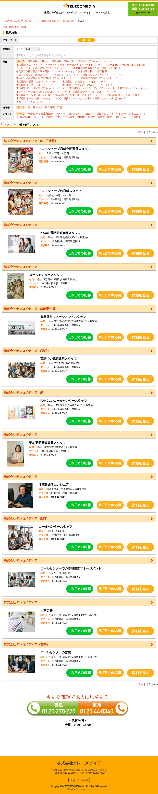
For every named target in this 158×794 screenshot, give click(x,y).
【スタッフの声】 (79, 780)
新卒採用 (102, 71)
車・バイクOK (118, 113)
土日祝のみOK (23, 117)
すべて (20, 61)
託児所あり (102, 113)
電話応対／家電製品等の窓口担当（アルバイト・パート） (47, 78)
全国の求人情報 (69, 21)
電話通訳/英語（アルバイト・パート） (36, 64)
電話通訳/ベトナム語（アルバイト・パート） (93, 88)
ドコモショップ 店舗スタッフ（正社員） (38, 74)
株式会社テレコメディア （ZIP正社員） (31, 308)
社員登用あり (75, 113)
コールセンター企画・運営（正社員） (127, 64)
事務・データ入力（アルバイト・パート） (82, 64)
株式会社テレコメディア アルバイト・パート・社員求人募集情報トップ (32, 21)
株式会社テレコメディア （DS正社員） (31, 141)
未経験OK (33, 113)
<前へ (140, 132)
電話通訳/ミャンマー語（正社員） (34, 95)
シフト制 (60, 113)
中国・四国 (20, 27)
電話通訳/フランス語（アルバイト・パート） (96, 91)
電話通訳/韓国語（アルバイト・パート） (37, 81)
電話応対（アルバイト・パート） (96, 61)
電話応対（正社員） (38, 61)
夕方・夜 (42, 107)
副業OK (81, 117)
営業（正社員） (86, 71)
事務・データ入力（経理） (30, 101)
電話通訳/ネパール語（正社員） (125, 95)
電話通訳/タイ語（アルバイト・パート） (37, 85)
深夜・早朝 (56, 107)
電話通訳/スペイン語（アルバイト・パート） (86, 85)
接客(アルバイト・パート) (134, 88)
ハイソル (85, 789)
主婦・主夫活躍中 (65, 117)
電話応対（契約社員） (63, 61)
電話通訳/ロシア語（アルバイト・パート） (85, 81)
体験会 (137, 117)
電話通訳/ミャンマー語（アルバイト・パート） (80, 95)
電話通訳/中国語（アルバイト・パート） (102, 78)
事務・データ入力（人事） (78, 98)
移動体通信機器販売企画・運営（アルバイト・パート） (45, 71)
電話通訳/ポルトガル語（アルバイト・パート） (41, 88)
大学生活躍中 (136, 113)
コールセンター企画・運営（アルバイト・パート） (43, 68)
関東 (11, 27)
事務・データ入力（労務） (109, 98)
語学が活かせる (123, 117)
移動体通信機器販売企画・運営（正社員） (95, 68)
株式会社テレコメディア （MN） (26, 518)
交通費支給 (47, 113)
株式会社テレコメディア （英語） (27, 350)
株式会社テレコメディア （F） (25, 392)
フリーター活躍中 (43, 117)
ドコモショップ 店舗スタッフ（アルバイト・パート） (93, 74)
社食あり (89, 113)
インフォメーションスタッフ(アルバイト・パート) (43, 91)
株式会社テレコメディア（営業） (27, 644)
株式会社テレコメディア (20, 182)
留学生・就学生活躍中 (100, 117)
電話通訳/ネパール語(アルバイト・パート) (38, 98)
